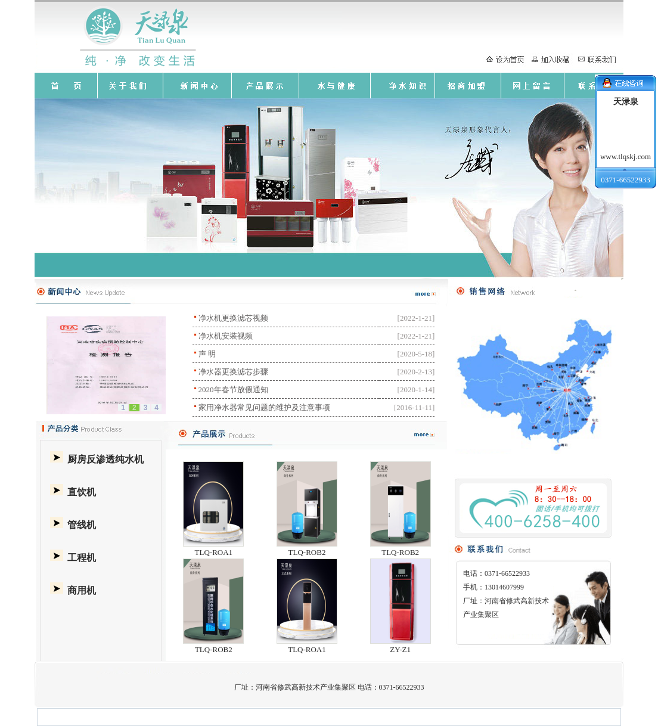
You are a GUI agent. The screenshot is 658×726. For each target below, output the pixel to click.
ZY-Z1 (400, 649)
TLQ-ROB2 (307, 552)
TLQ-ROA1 (214, 552)
